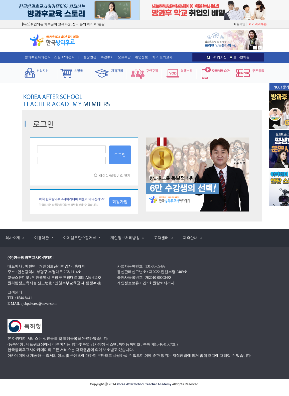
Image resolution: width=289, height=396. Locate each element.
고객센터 (163, 238)
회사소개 (14, 238)
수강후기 (107, 57)
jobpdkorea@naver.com (39, 304)
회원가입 (239, 24)
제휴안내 (192, 238)
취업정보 (141, 57)
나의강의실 (217, 57)
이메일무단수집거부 (81, 238)
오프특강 (124, 57)
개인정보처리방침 (127, 238)
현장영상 (89, 57)
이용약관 (43, 238)
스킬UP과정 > (64, 57)
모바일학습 (239, 57)
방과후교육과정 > (37, 57)
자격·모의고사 (162, 57)
